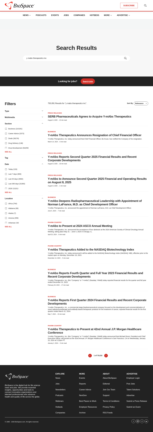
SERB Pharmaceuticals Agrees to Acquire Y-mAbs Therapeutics (89, 116)
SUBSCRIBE (129, 6)
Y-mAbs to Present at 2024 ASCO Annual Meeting (80, 225)
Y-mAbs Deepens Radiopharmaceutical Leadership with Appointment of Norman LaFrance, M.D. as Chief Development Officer (95, 202)
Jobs (66, 15)
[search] (73, 58)
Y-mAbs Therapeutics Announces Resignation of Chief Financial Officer (94, 135)
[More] (30, 15)
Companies (79, 15)
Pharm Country (55, 222)
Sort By (137, 103)
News (26, 15)
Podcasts (41, 15)
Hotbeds (94, 15)
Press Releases (55, 113)
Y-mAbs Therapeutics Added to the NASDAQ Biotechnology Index (91, 249)
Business (52, 132)
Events (55, 15)
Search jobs (88, 81)
